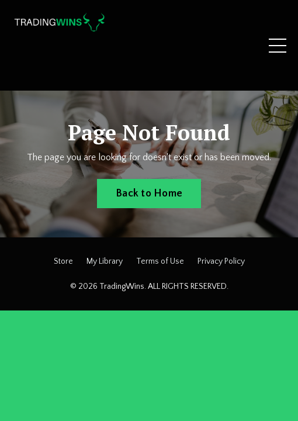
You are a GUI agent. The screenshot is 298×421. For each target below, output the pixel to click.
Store (63, 261)
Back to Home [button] (149, 193)
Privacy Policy (221, 261)
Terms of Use (160, 261)
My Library (104, 261)
